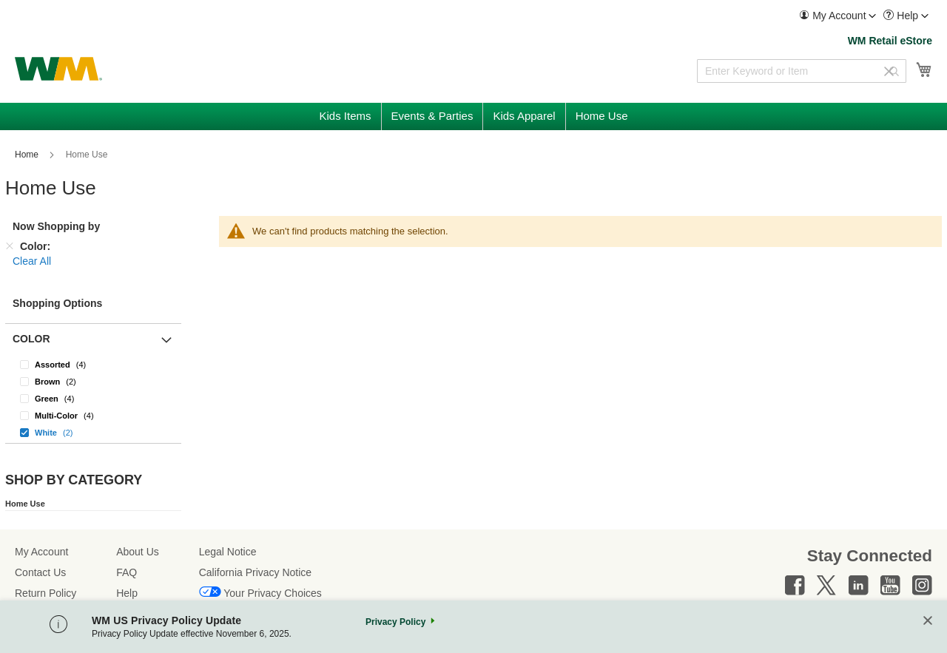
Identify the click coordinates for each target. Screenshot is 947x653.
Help (127, 593)
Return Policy (45, 593)
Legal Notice (228, 552)
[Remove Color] (9, 246)
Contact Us (40, 572)
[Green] (93, 398)
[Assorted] (93, 364)
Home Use (25, 503)
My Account (41, 552)
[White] (93, 432)
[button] (837, 15)
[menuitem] (837, 15)
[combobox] (801, 71)
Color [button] (31, 339)
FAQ (126, 572)
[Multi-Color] (93, 415)
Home (28, 154)
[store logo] (58, 68)
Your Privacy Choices (272, 593)
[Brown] (93, 381)
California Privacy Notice (255, 572)
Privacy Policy (395, 622)
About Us (137, 552)
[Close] (927, 621)
